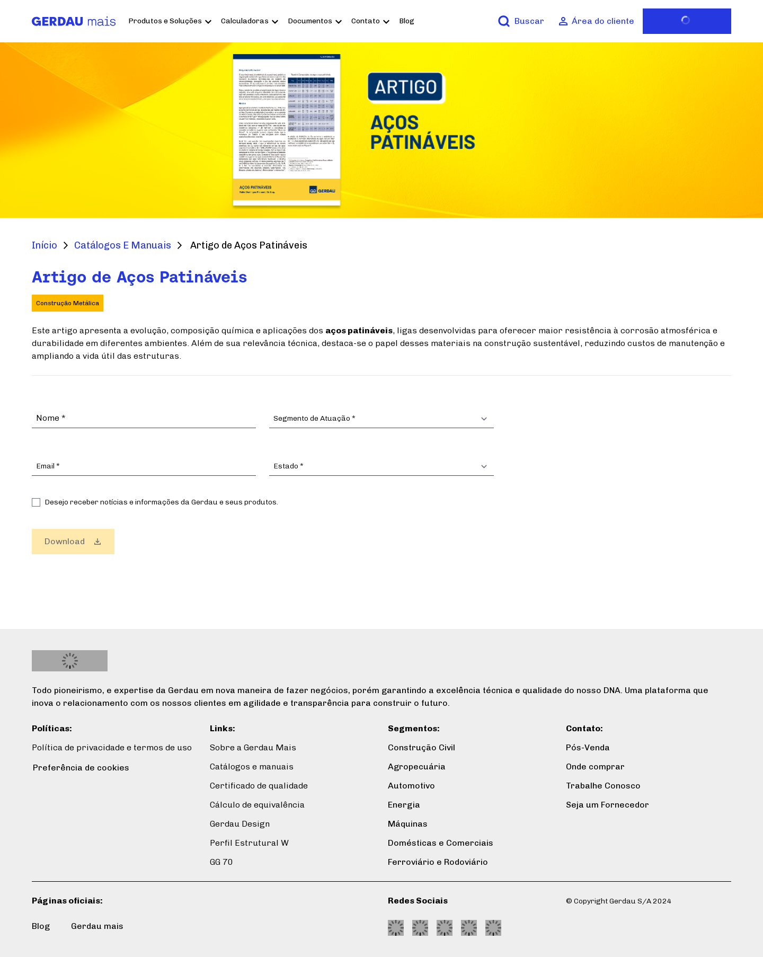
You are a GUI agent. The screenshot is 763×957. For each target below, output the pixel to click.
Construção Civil (421, 747)
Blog (414, 20)
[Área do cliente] (596, 21)
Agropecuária (417, 766)
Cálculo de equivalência (257, 805)
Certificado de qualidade (259, 786)
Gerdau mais (97, 926)
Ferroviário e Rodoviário (438, 862)
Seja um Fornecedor (607, 805)
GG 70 (221, 862)
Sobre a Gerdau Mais (253, 747)
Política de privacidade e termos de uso (112, 747)
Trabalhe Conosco (603, 786)
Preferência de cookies (81, 768)
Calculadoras (252, 20)
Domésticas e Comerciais (440, 843)
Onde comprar (595, 766)
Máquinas (408, 824)
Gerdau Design (240, 824)
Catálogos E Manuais (122, 245)
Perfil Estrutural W (249, 843)
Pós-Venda (588, 747)
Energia (404, 805)
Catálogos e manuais (252, 766)
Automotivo (411, 786)
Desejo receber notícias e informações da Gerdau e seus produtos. (161, 502)
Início (44, 245)
